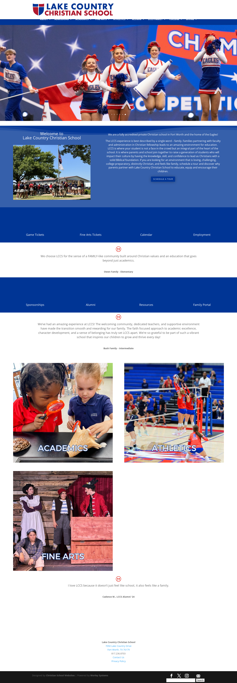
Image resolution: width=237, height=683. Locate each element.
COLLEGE (174, 19)
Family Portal (202, 305)
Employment (201, 235)
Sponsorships (35, 305)
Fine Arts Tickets (91, 235)
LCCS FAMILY (155, 19)
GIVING (190, 19)
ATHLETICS (119, 19)
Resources (146, 305)
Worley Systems (99, 675)
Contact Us (118, 657)
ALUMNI (136, 19)
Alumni (90, 305)
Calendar (146, 235)
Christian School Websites (60, 675)
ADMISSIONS (62, 19)
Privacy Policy (118, 661)
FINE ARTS (101, 19)
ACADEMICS (82, 19)
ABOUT (44, 19)
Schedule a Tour (163, 179)
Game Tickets (35, 235)
